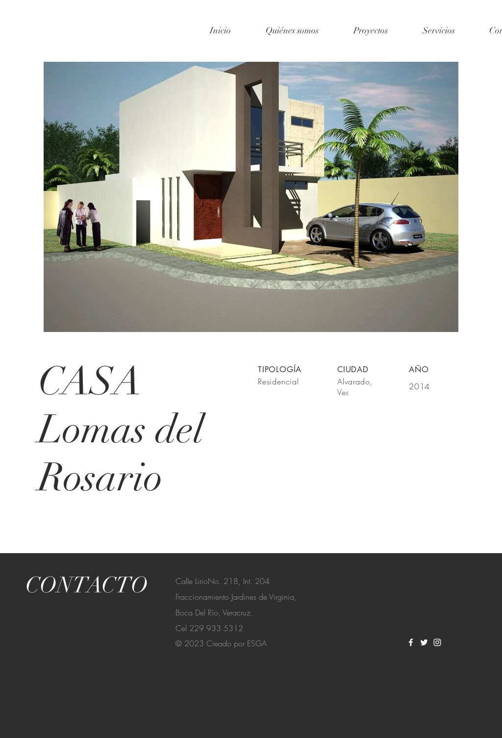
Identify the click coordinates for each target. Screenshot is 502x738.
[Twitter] (424, 642)
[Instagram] (437, 642)
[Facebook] (411, 642)
